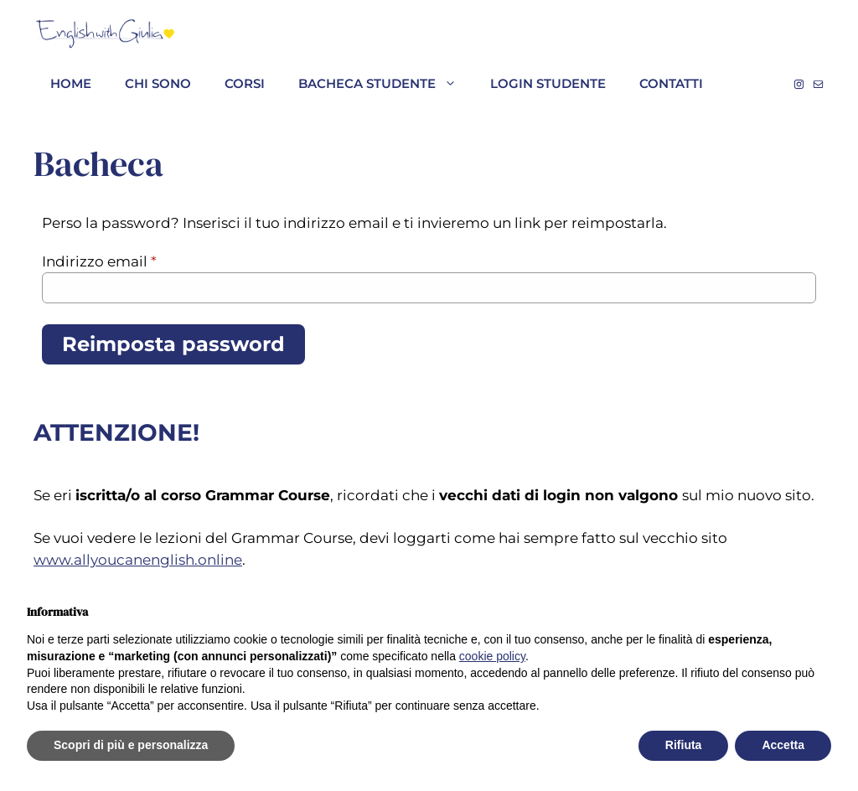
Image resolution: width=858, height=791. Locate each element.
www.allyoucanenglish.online (138, 559)
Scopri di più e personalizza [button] (131, 745)
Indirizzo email (99, 261)
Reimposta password (173, 344)
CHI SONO (158, 83)
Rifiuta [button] (683, 745)
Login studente (548, 83)
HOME (70, 83)
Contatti (671, 83)
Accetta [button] (783, 745)
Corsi (245, 83)
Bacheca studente (385, 84)
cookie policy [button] (492, 656)
